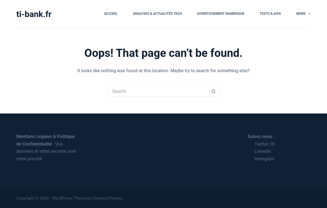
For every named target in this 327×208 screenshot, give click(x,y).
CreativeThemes (108, 198)
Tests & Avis (270, 14)
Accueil (111, 14)
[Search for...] (158, 91)
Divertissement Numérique (220, 14)
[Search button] (213, 91)
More (303, 14)
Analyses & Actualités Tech (157, 14)
